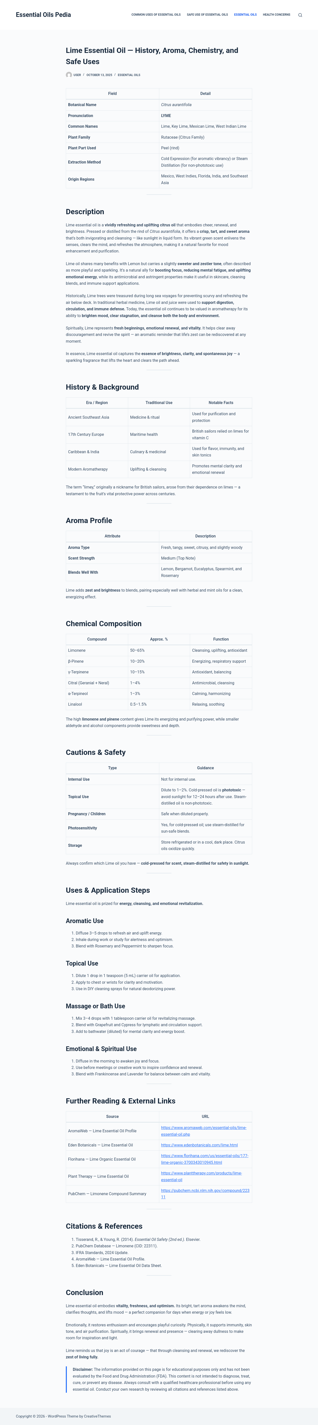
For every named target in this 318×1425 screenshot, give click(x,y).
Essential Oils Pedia (43, 14)
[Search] (300, 15)
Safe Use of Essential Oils (207, 14)
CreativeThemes (97, 1416)
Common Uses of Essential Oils (156, 14)
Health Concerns (276, 14)
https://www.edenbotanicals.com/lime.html (199, 1145)
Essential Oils (245, 14)
